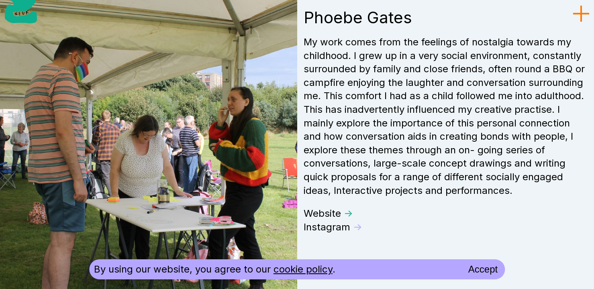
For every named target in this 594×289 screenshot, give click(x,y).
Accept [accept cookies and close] (483, 269)
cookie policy (303, 269)
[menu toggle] (581, 14)
